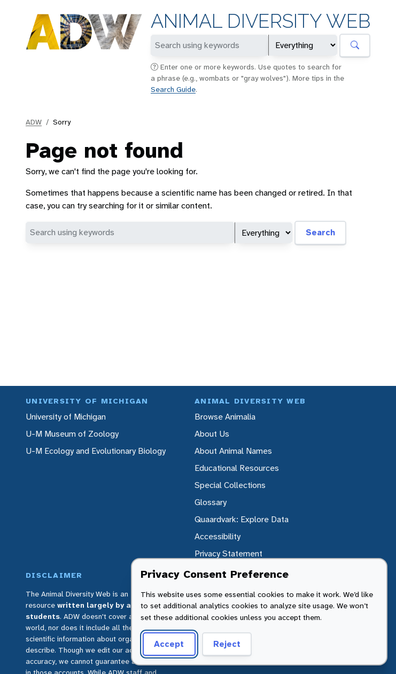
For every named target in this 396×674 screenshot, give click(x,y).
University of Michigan (66, 416)
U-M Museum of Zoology (72, 433)
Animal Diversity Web (260, 21)
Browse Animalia (225, 416)
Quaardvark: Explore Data (242, 519)
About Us (212, 433)
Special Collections (230, 485)
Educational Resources (237, 468)
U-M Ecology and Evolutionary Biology (96, 450)
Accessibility (217, 536)
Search (320, 232)
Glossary (211, 502)
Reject (226, 643)
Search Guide (173, 89)
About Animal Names (233, 450)
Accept (169, 643)
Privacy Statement (228, 553)
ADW (34, 122)
